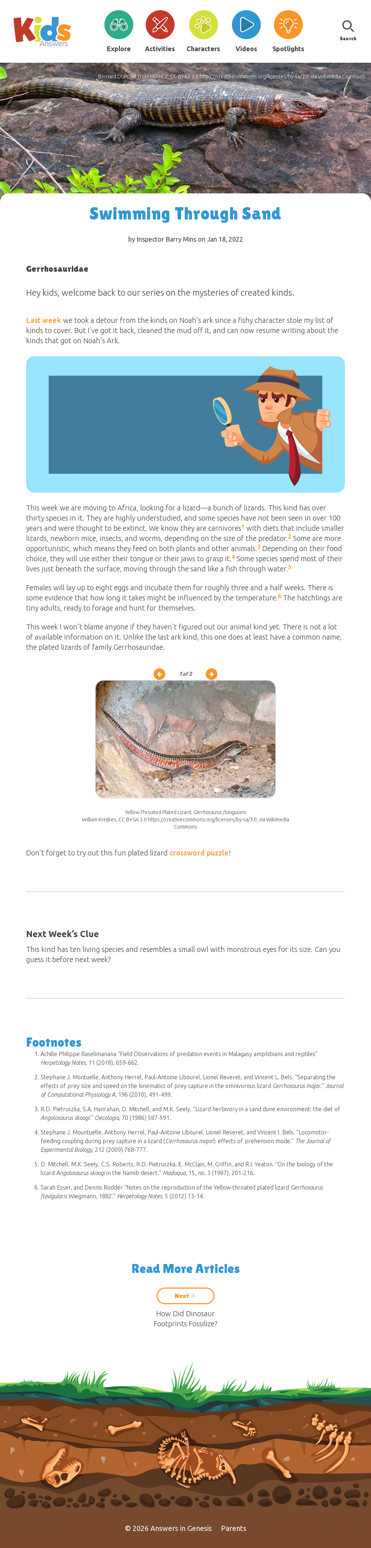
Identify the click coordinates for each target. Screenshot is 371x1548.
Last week (43, 320)
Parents (233, 1528)
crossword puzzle (199, 853)
